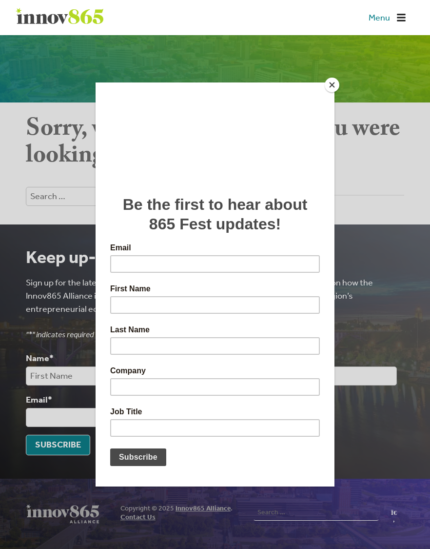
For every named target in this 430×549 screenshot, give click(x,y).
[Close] (332, 85)
